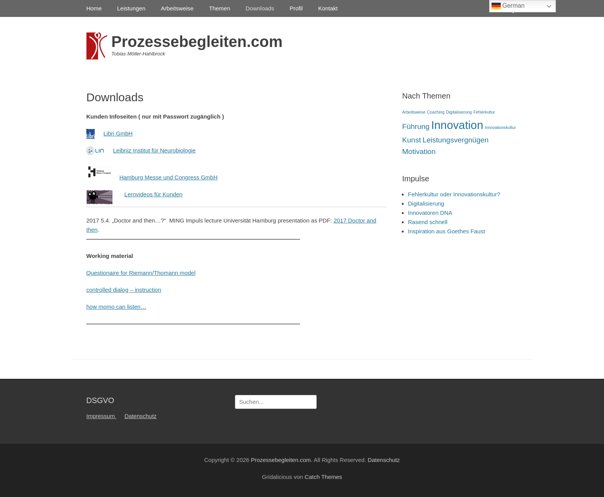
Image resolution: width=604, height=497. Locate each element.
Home (94, 8)
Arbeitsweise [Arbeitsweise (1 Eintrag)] (413, 112)
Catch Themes (323, 477)
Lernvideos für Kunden (153, 194)
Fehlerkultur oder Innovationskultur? (454, 194)
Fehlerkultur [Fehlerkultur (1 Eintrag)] (484, 112)
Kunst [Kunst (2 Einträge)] (411, 140)
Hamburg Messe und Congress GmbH (168, 177)
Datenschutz (140, 416)
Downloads (260, 8)
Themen (219, 8)
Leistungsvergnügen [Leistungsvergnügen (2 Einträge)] (456, 140)
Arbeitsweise (177, 8)
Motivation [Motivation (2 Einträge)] (419, 151)
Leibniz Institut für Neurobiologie (154, 150)
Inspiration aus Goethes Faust (446, 231)
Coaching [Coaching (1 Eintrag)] (436, 112)
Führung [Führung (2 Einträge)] (416, 126)
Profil (296, 8)
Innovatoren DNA (430, 212)
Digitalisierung (426, 203)
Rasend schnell (428, 222)
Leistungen (131, 8)
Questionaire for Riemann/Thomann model (140, 272)
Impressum (101, 416)
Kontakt (328, 8)
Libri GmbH (118, 133)
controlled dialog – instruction (123, 289)
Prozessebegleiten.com (197, 41)
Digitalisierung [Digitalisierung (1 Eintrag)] (459, 112)
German (508, 6)
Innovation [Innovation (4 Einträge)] (457, 125)
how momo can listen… (116, 306)
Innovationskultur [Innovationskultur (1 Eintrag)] (500, 127)
